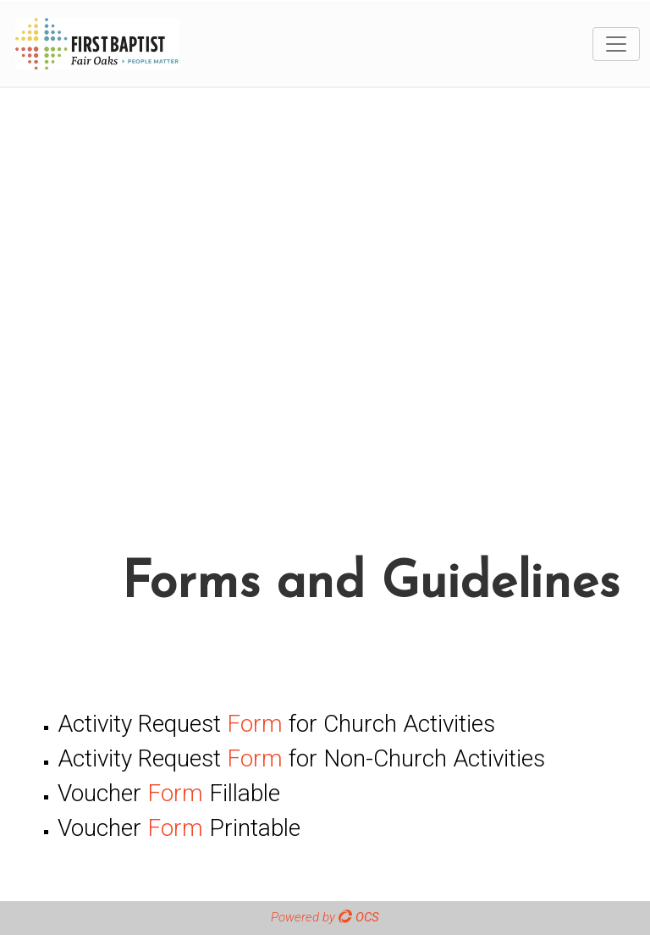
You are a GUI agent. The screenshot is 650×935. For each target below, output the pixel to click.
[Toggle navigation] (616, 44)
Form (255, 724)
